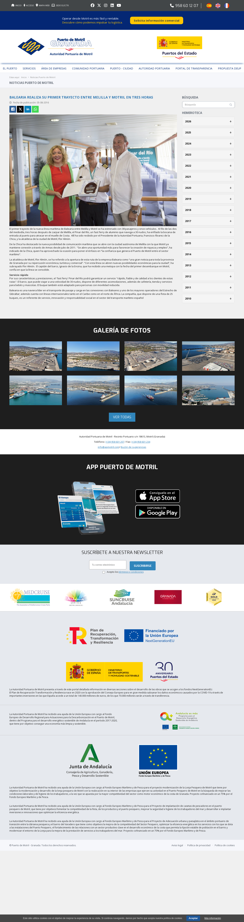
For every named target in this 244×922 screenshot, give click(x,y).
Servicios (29, 64)
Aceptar (193, 918)
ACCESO (28, 5)
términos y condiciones (131, 568)
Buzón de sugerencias (133, 443)
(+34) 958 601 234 (140, 438)
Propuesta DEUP (229, 64)
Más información (212, 918)
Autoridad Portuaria (154, 64)
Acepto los (125, 568)
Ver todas (122, 413)
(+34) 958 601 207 (114, 438)
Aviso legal (177, 825)
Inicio (24, 73)
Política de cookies (225, 825)
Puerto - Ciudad (121, 64)
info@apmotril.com (108, 443)
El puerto (10, 64)
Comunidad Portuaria (88, 64)
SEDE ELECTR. (60, 5)
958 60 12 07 (186, 5)
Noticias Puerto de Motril (42, 73)
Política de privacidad (198, 825)
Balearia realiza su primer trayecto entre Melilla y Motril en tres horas (81, 93)
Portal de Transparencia (193, 64)
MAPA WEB (43, 5)
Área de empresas (53, 64)
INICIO (16, 5)
